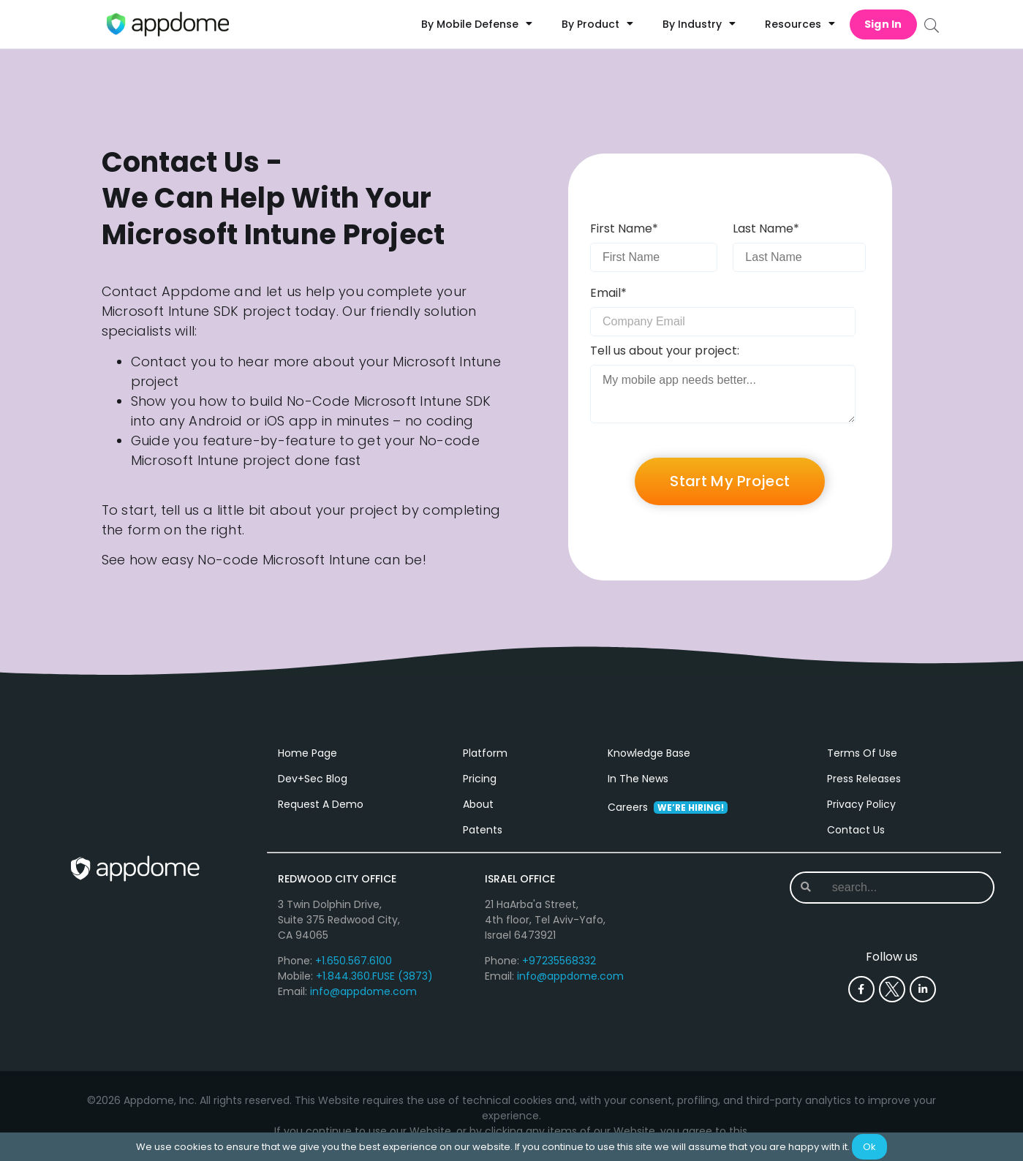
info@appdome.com (363, 991)
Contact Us (856, 829)
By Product (597, 24)
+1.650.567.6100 (353, 960)
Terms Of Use (862, 753)
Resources (800, 24)
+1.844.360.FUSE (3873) (374, 976)
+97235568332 (559, 960)
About (478, 804)
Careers (668, 807)
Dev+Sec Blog (312, 778)
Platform (485, 753)
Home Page (307, 753)
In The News (638, 778)
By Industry (699, 24)
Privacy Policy (861, 804)
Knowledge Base (649, 753)
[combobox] (891, 887)
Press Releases (864, 778)
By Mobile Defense (476, 24)
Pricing (480, 778)
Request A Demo (320, 804)
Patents (482, 829)
